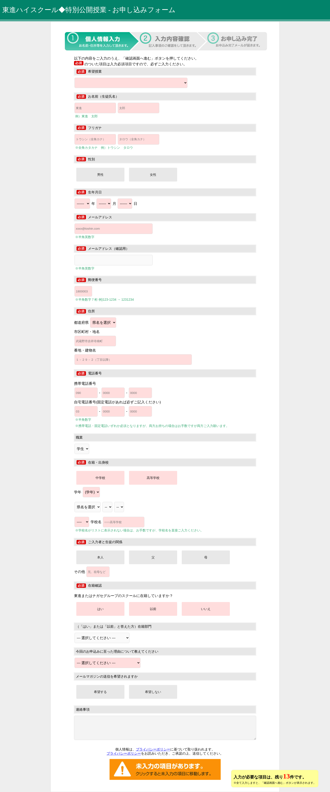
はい (100, 609)
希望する (100, 692)
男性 (100, 174)
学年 (87, 492)
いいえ (206, 609)
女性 (153, 174)
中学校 (100, 478)
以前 (153, 609)
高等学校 (153, 478)
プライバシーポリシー (153, 749)
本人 (100, 557)
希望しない (153, 692)
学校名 (117, 522)
